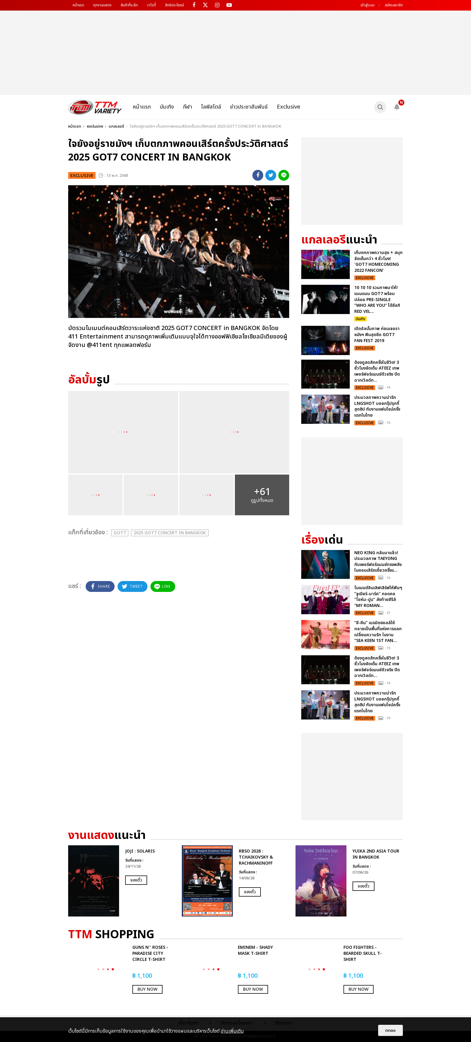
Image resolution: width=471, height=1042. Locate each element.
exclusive (95, 126)
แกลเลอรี (116, 126)
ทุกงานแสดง (102, 5)
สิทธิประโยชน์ (174, 5)
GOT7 (120, 533)
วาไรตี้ (151, 5)
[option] (122, 881)
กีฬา (187, 107)
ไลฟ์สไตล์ (211, 107)
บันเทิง (167, 107)
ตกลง (390, 1030)
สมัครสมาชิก (394, 5)
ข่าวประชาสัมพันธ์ (249, 107)
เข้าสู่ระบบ (368, 5)
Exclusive (288, 107)
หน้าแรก (78, 5)
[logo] (95, 107)
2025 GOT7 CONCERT (170, 533)
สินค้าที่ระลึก (129, 5)
